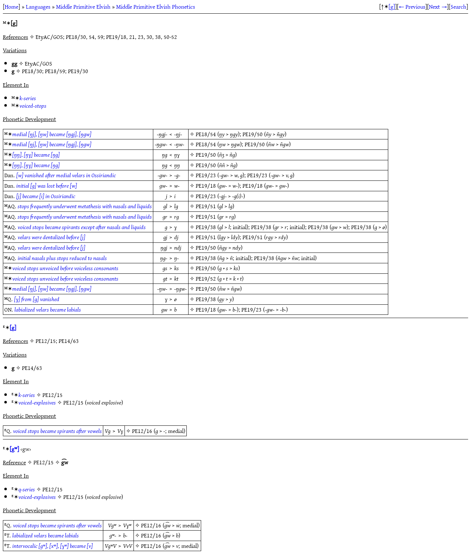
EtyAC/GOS (38, 63)
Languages (38, 6)
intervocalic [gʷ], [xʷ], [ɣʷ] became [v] (52, 546)
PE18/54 (206, 134)
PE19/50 (253, 134)
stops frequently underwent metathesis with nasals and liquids (85, 206)
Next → (438, 6)
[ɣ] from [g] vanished (36, 299)
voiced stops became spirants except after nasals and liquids (82, 227)
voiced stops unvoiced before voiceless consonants (65, 268)
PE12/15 (52, 395)
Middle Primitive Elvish (83, 6)
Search (458, 6)
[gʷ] (14, 449)
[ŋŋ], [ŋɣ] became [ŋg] (36, 154)
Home (11, 6)
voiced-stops (32, 105)
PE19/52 (206, 278)
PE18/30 (32, 71)
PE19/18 (206, 185)
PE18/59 (55, 71)
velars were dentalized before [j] (51, 237)
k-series (27, 98)
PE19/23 (206, 175)
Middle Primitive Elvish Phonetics (155, 6)
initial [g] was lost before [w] (46, 185)
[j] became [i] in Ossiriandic (45, 196)
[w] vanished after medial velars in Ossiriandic (66, 175)
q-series (26, 489)
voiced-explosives (37, 402)
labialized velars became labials (47, 309)
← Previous (412, 6)
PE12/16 (142, 431)
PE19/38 (206, 227)
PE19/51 (206, 206)
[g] (392, 6)
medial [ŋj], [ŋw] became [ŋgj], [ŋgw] (51, 134)
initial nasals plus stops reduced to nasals (62, 258)
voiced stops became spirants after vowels (57, 431)
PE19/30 (78, 71)
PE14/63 (32, 368)
